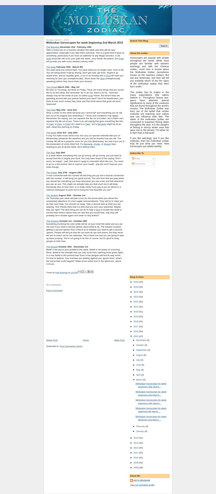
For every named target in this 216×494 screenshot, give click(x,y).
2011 (136, 452)
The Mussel (52, 246)
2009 (136, 462)
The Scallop (52, 195)
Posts (136, 158)
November (141, 340)
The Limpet (51, 87)
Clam (51, 124)
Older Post (119, 340)
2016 (136, 331)
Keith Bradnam (141, 480)
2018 (136, 321)
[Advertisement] (71, 315)
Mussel (107, 144)
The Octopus (52, 221)
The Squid (51, 132)
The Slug (50, 152)
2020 (136, 311)
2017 (136, 326)
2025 (136, 287)
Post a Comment (54, 290)
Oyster (97, 144)
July (138, 360)
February (141, 426)
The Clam (51, 110)
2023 (136, 296)
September (141, 350)
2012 (136, 448)
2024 (136, 292)
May (138, 369)
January (140, 431)
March (139, 379)
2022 (136, 301)
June (139, 365)
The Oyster (51, 172)
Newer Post (52, 340)
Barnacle (101, 124)
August (140, 355)
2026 (136, 282)
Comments (138, 164)
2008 (136, 467)
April (138, 375)
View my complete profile (142, 485)
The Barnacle (52, 47)
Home (86, 340)
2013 (136, 443)
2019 (136, 316)
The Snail (51, 67)
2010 (136, 457)
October (140, 345)
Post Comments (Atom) (71, 346)
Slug (108, 75)
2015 (136, 336)
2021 (136, 306)
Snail (48, 58)
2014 (136, 438)
